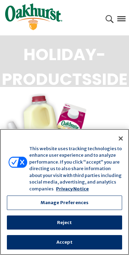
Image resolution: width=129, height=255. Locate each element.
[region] (64, 192)
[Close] (120, 138)
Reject (64, 222)
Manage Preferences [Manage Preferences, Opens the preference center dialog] (64, 203)
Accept (64, 242)
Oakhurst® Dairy (33, 16)
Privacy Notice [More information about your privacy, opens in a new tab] (72, 189)
